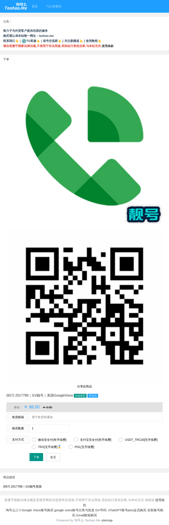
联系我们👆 (11, 41)
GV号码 (100, 510)
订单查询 (53, 6)
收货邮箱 (18, 417)
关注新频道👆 (73, 41)
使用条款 (108, 46)
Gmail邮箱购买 (86, 515)
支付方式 (18, 439)
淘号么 (10, 510)
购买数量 (18, 428)
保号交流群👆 (52, 41)
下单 (36, 457)
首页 (35, 6)
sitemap (107, 520)
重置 (53, 457)
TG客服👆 (33, 41)
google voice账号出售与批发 (74, 510)
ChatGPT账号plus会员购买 (126, 510)
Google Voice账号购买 (37, 510)
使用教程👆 (93, 41)
